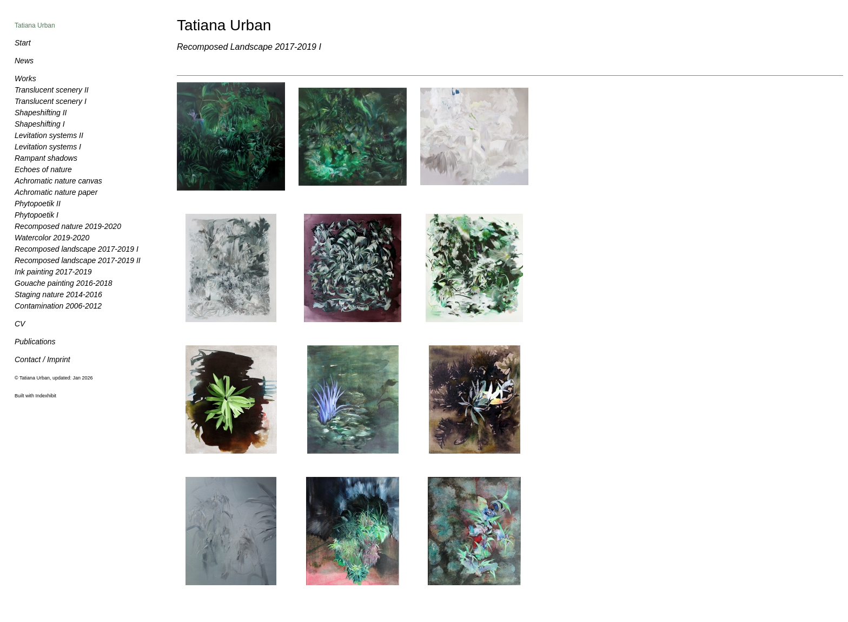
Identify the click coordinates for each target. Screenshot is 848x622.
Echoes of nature (43, 169)
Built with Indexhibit (35, 395)
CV (20, 323)
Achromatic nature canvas (58, 180)
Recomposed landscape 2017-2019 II (78, 260)
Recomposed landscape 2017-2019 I (76, 249)
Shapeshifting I (40, 124)
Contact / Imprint (42, 359)
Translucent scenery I (51, 101)
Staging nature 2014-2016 (58, 294)
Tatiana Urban (35, 25)
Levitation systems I (48, 146)
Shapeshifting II (41, 112)
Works (25, 78)
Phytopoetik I (36, 215)
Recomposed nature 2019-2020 (68, 226)
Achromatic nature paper (56, 192)
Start (23, 42)
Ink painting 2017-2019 (53, 271)
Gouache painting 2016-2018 (63, 283)
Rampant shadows (46, 158)
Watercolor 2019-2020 (52, 237)
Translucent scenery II (52, 90)
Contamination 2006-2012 (58, 306)
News (24, 60)
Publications (35, 341)
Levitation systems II (49, 135)
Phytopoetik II (38, 203)
